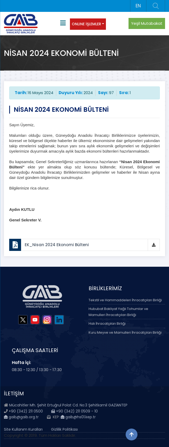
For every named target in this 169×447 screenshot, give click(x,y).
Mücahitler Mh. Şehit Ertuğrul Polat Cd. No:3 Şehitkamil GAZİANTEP (68, 405)
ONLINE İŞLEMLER (86, 24)
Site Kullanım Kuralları (23, 429)
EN (138, 6)
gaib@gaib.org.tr (21, 417)
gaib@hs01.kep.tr (78, 417)
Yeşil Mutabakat (146, 23)
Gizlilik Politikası (64, 429)
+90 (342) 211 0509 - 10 (74, 411)
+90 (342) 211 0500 (26, 411)
